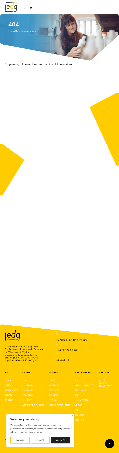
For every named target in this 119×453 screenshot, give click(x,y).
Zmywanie (27, 390)
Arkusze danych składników (104, 383)
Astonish (79, 420)
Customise (20, 440)
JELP (76, 395)
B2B (76, 380)
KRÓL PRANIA (80, 390)
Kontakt (9, 400)
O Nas (8, 380)
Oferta (8, 385)
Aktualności (11, 390)
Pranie (25, 380)
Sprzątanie (27, 385)
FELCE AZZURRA (82, 400)
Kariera (8, 395)
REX (76, 410)
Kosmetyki (27, 395)
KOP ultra (79, 415)
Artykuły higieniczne (59, 405)
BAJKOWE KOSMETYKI (84, 385)
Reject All (40, 440)
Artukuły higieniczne (33, 405)
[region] (40, 430)
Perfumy (26, 400)
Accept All (60, 440)
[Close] (72, 415)
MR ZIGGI (79, 405)
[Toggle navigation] (110, 7)
